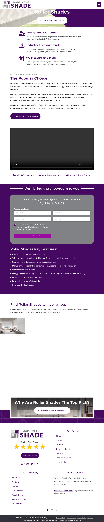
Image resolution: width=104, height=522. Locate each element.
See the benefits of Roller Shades (51, 410)
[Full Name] (32, 213)
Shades (59, 440)
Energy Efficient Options (79, 175)
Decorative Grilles (63, 458)
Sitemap (90, 518)
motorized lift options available (34, 266)
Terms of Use (71, 518)
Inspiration (16, 486)
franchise (77, 520)
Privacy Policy (61, 518)
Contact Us (17, 504)
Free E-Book (17, 495)
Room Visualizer (19, 499)
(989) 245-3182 (54, 203)
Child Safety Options (25, 175)
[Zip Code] (71, 219)
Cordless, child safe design (23, 285)
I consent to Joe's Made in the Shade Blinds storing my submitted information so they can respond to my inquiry (33, 227)
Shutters (59, 445)
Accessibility (81, 518)
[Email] (71, 213)
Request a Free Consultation (25, 116)
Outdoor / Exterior (63, 449)
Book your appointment (63, 491)
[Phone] (32, 219)
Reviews (15, 482)
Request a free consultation (52, 20)
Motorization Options (51, 175)
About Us (16, 477)
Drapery (59, 453)
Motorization (61, 462)
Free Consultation (30, 455)
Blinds (58, 436)
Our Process (17, 491)
